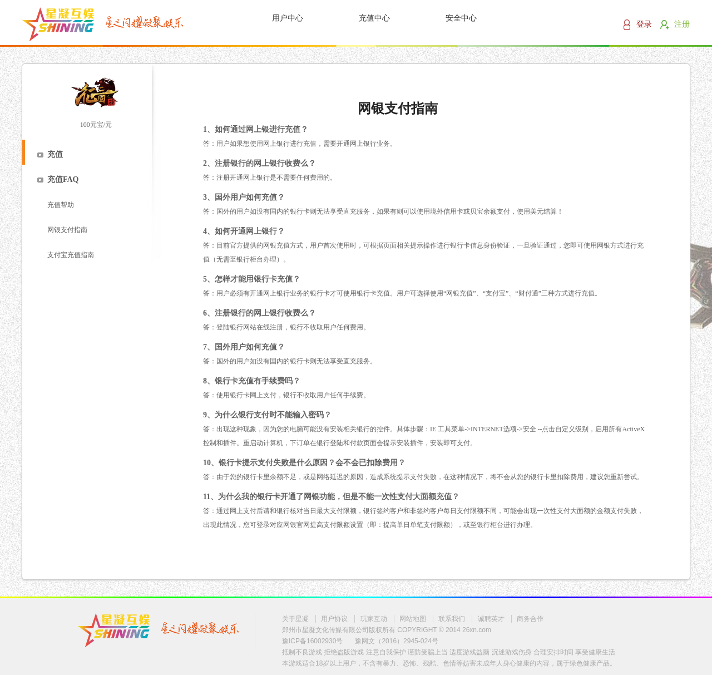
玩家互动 (373, 619)
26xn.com (476, 630)
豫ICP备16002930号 (312, 641)
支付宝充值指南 (70, 255)
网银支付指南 (67, 230)
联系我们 (451, 619)
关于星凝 (295, 619)
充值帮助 (60, 205)
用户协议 (334, 619)
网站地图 (412, 619)
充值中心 (374, 18)
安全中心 (461, 18)
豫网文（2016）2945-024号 (396, 641)
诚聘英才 (491, 619)
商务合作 (530, 619)
